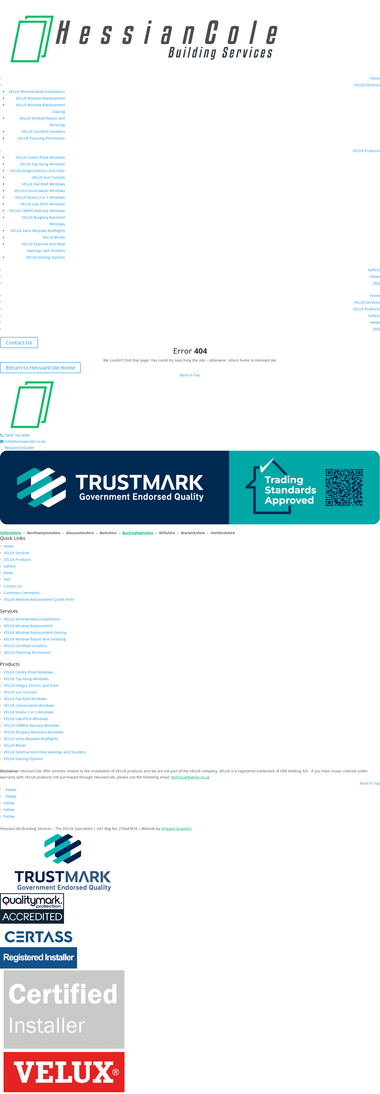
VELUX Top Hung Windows (42, 164)
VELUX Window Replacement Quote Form (39, 599)
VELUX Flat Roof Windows (43, 184)
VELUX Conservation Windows (39, 190)
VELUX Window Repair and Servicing (35, 639)
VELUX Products (366, 150)
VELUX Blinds (54, 237)
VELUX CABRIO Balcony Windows (37, 210)
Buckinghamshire (138, 532)
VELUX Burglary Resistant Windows (34, 732)
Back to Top (190, 375)
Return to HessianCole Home (40, 367)
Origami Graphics (176, 828)
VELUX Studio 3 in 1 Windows (40, 197)
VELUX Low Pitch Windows (42, 204)
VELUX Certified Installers (43, 131)
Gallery (374, 269)
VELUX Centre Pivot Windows (40, 157)
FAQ (376, 283)
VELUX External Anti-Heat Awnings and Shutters (45, 752)
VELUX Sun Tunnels (48, 177)
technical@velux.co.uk (190, 777)
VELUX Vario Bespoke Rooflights (37, 230)
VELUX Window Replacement (40, 98)
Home (375, 78)
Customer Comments (22, 592)
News (375, 276)
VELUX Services (367, 84)
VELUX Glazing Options (45, 257)
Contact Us (19, 342)
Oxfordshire (11, 532)
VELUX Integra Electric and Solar (37, 170)
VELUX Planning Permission (41, 138)
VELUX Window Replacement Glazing (35, 632)
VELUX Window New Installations (37, 91)
